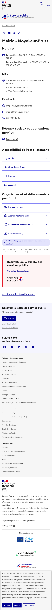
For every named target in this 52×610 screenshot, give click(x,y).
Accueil (10, 184)
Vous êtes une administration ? (13, 463)
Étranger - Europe (8, 394)
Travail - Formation (9, 374)
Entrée (9, 176)
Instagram (26, 347)
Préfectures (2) (13, 233)
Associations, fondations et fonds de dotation (19, 403)
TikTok (11, 347)
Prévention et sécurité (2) (18, 224)
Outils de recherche (9, 429)
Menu (48, 5)
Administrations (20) (16, 216)
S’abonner (9, 318)
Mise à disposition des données (13, 451)
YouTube (33, 347)
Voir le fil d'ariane (8, 25)
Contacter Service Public (11, 471)
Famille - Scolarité (8, 366)
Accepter (7, 605)
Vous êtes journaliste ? (10, 467)
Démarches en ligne (9, 413)
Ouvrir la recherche (41, 3)
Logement (5, 378)
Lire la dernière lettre (9, 324)
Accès (9, 158)
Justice (4, 390)
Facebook (12, 139)
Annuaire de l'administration (12, 437)
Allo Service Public (9, 433)
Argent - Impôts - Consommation (14, 386)
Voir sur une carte (18, 87)
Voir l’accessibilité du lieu (20, 91)
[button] (19, 33)
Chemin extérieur (14, 167)
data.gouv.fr (8, 526)
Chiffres (5, 447)
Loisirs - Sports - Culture (10, 399)
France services (13, 206)
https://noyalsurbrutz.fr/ (19, 105)
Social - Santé (7, 370)
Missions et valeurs (8, 455)
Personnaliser (29, 605)
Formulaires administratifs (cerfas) (14, 417)
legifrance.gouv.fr (11, 520)
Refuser (17, 605)
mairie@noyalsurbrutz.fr (17, 111)
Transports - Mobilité (9, 382)
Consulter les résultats (18, 270)
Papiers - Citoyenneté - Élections (14, 362)
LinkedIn (18, 347)
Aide (3, 459)
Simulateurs (6, 421)
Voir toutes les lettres (10, 327)
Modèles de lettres (9, 425)
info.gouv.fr (29, 520)
